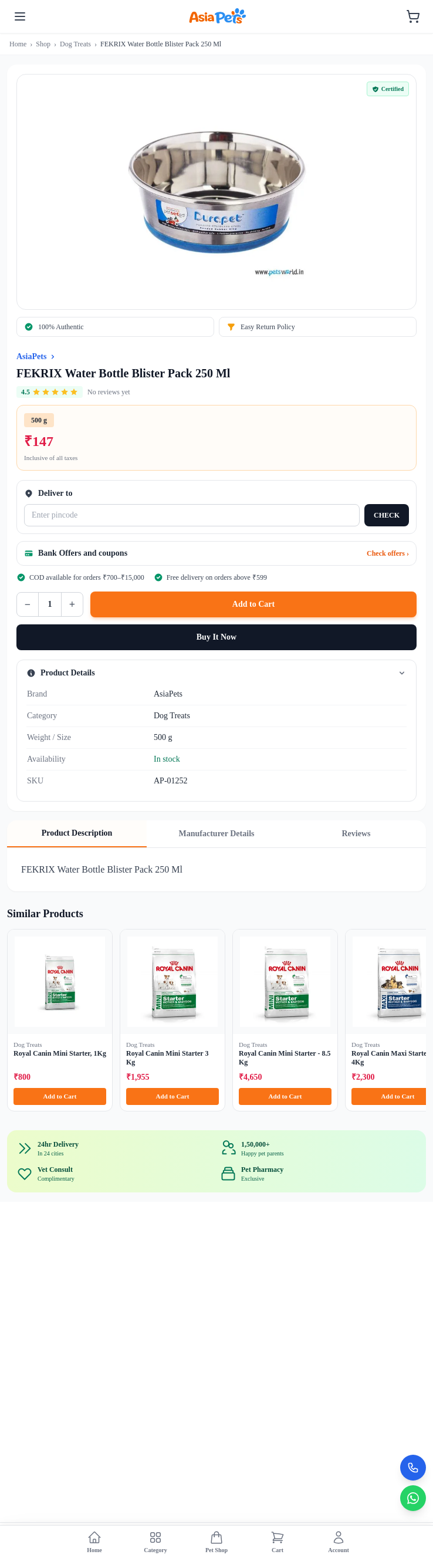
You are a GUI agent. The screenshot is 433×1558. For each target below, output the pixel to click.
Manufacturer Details (217, 833)
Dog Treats (75, 44)
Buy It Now (216, 637)
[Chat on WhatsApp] (413, 1498)
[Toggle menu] (20, 16)
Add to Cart (253, 604)
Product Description (77, 833)
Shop (43, 44)
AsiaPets (31, 356)
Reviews (356, 833)
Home (17, 44)
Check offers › (388, 553)
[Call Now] (413, 1468)
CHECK (387, 515)
